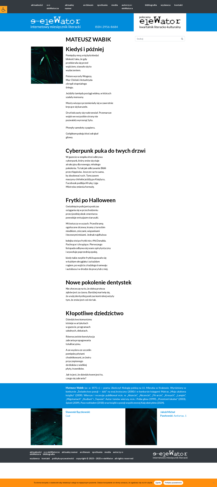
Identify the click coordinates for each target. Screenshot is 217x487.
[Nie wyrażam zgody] (213, 482)
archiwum (88, 5)
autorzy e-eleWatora (127, 7)
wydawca (165, 5)
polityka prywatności (63, 458)
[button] (3, 9)
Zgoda (158, 483)
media (114, 5)
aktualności (37, 5)
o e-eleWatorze (53, 7)
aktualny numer (69, 7)
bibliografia (151, 5)
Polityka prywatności (173, 483)
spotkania (102, 5)
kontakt (178, 5)
